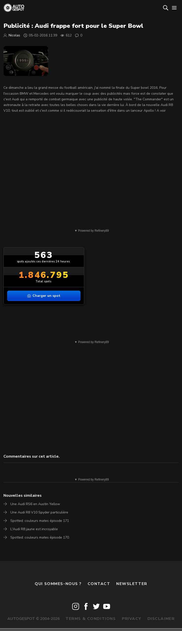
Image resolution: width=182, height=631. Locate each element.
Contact (99, 583)
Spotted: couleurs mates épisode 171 (39, 520)
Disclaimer (161, 618)
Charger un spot (43, 295)
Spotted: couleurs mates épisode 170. (40, 537)
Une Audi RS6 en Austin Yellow (35, 504)
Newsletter (131, 583)
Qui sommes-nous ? (58, 583)
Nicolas (14, 35)
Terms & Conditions (91, 618)
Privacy (131, 618)
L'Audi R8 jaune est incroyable (34, 529)
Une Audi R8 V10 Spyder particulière (39, 512)
